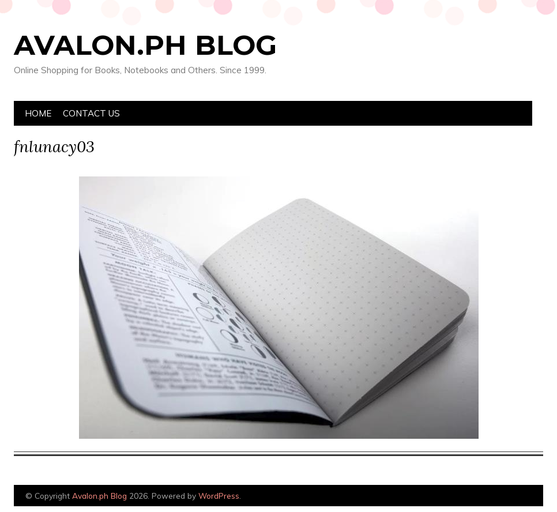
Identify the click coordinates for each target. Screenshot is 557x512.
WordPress (218, 495)
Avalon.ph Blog (145, 45)
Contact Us (91, 113)
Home (38, 113)
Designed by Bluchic (516, 497)
